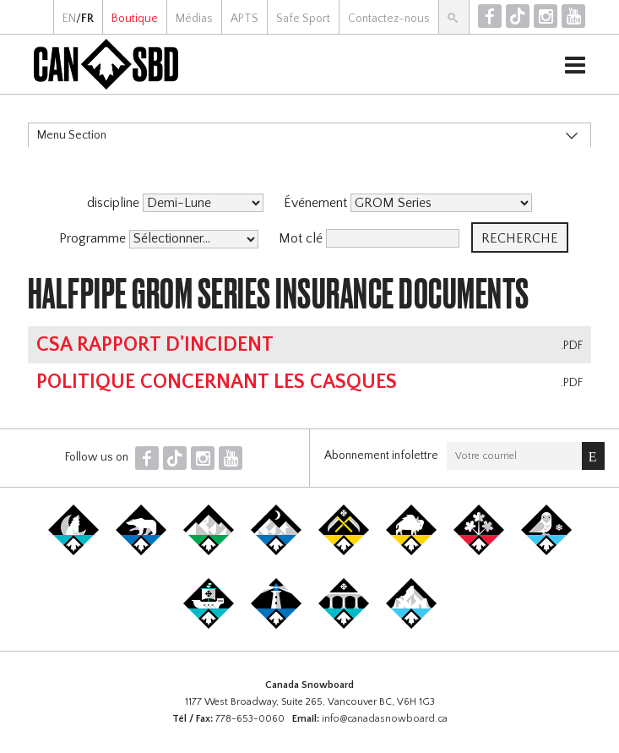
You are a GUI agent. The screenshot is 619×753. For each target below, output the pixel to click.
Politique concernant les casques (216, 382)
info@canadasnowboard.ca (385, 718)
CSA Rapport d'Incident (155, 345)
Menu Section (71, 135)
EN (69, 18)
